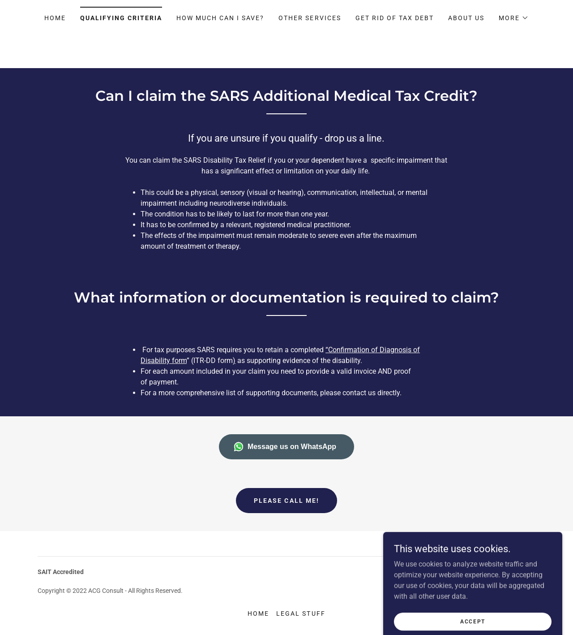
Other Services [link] (309, 18)
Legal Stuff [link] (300, 613)
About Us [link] (466, 18)
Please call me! (286, 500)
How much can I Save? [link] (220, 18)
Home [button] (258, 613)
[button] (514, 18)
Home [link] (55, 18)
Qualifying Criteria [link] (121, 18)
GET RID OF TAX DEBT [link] (394, 18)
